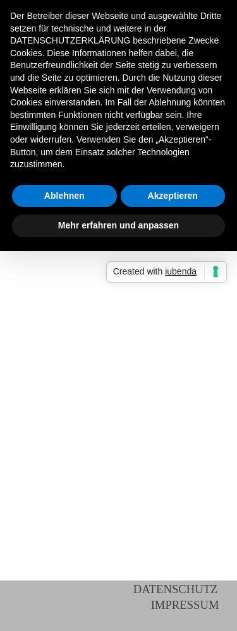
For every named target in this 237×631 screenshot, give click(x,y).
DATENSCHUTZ (175, 589)
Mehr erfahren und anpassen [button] (118, 225)
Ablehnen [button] (64, 196)
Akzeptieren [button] (173, 196)
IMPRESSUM (185, 604)
